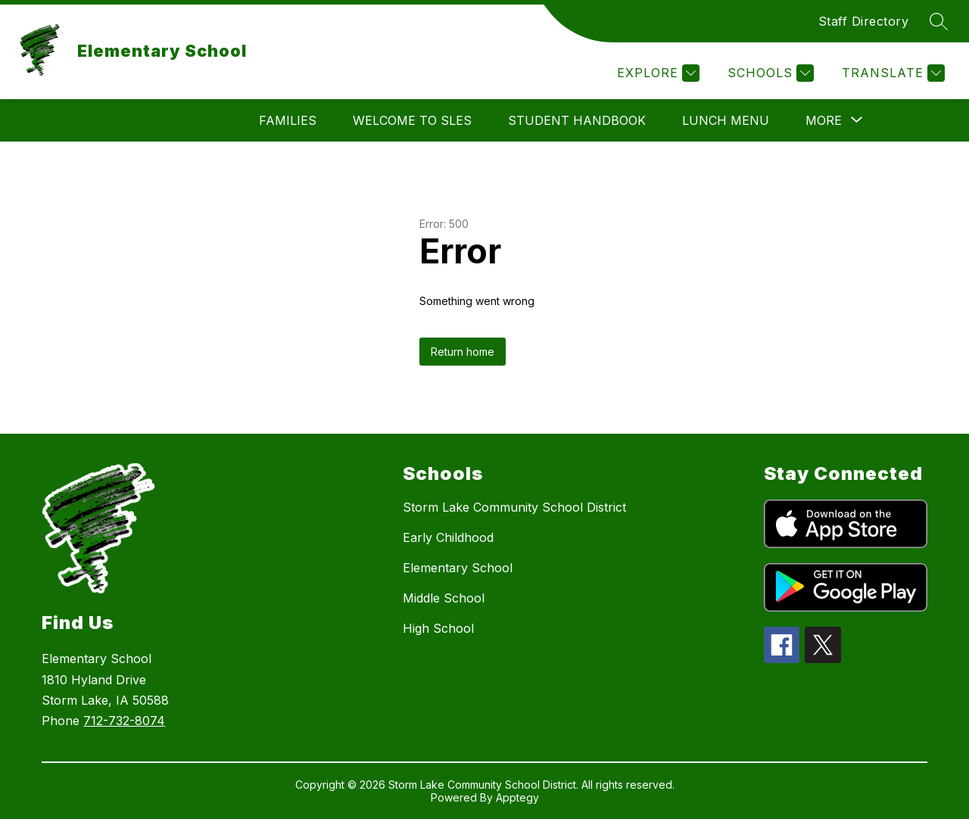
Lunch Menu (725, 120)
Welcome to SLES (412, 120)
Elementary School (458, 567)
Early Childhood (448, 537)
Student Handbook (577, 120)
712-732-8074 (124, 720)
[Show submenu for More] (823, 120)
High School (438, 628)
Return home (462, 351)
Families (287, 120)
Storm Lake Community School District (514, 507)
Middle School (443, 598)
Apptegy (517, 797)
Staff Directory (863, 21)
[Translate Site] (891, 73)
